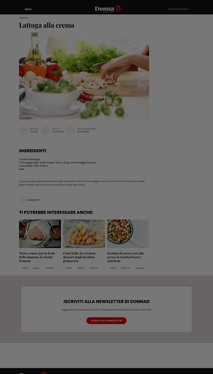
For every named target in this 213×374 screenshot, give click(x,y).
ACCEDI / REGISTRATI (178, 9)
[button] (26, 9)
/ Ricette (23, 18)
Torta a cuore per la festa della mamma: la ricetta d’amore (37, 257)
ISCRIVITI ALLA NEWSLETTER (106, 320)
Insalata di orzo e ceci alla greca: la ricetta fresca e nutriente (125, 257)
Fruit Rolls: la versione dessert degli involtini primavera (79, 257)
